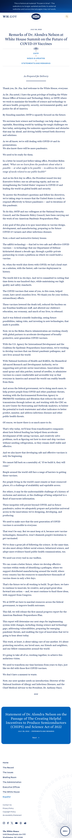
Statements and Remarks (36, 63)
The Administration (12, 782)
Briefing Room (9, 777)
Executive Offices (11, 787)
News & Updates (36, 58)
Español (7, 797)
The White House (11, 792)
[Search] (67, 16)
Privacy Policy (8, 808)
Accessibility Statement (12, 815)
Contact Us (7, 805)
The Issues (8, 772)
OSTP (36, 53)
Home (5, 763)
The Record (8, 768)
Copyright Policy (9, 812)
